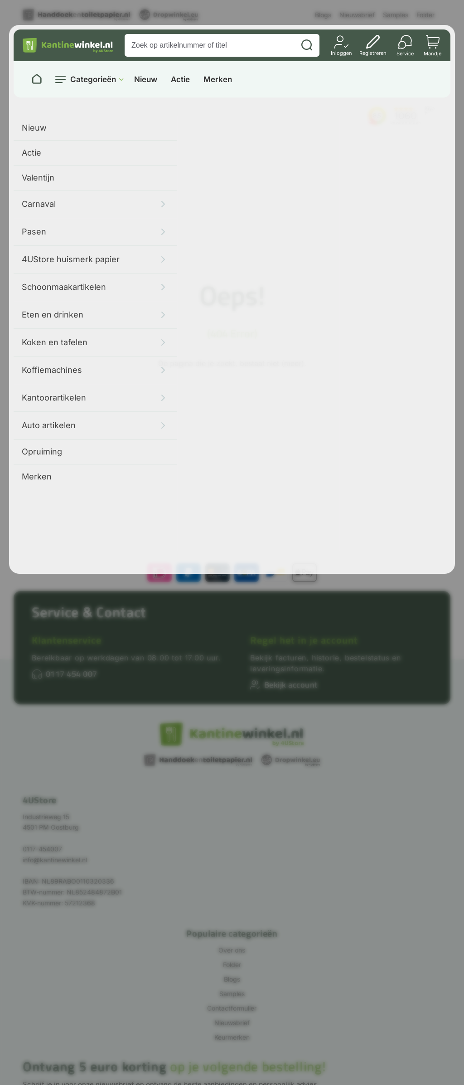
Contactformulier (231, 1008)
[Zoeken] (307, 45)
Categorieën (93, 79)
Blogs (323, 15)
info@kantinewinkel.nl (55, 860)
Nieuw (145, 79)
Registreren (373, 53)
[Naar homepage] (36, 79)
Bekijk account (291, 685)
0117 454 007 (71, 674)
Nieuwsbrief (357, 15)
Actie (180, 79)
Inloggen (341, 53)
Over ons (231, 950)
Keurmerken (232, 1037)
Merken (217, 79)
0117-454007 (42, 849)
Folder (425, 15)
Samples (395, 15)
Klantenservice (67, 640)
